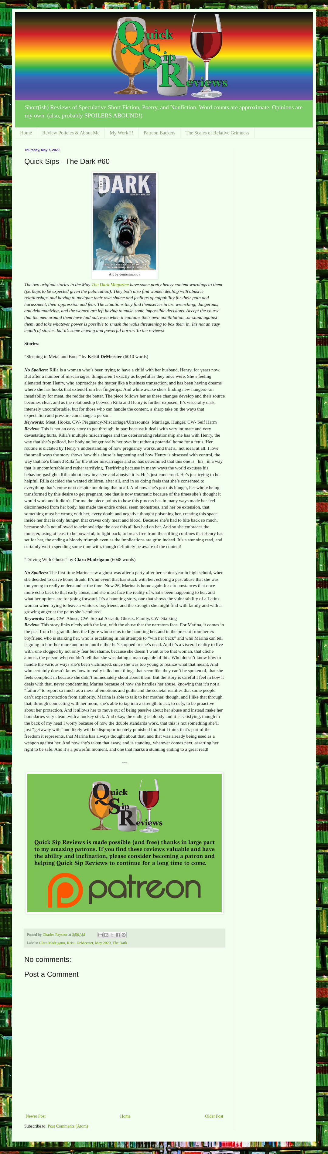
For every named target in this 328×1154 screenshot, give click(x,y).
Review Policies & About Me (70, 132)
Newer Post (36, 1116)
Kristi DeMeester (80, 943)
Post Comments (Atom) (68, 1126)
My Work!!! (121, 132)
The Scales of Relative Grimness (217, 132)
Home (26, 132)
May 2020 (103, 943)
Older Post (214, 1116)
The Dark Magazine (110, 284)
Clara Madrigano (52, 943)
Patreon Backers (159, 132)
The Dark (120, 943)
